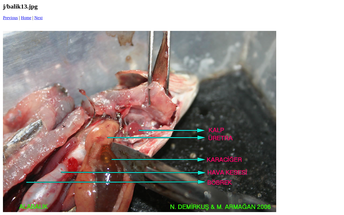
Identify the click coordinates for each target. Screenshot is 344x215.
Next (38, 17)
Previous (10, 17)
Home (26, 17)
